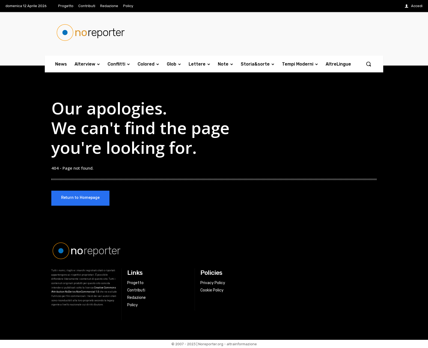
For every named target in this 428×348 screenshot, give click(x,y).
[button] (368, 64)
